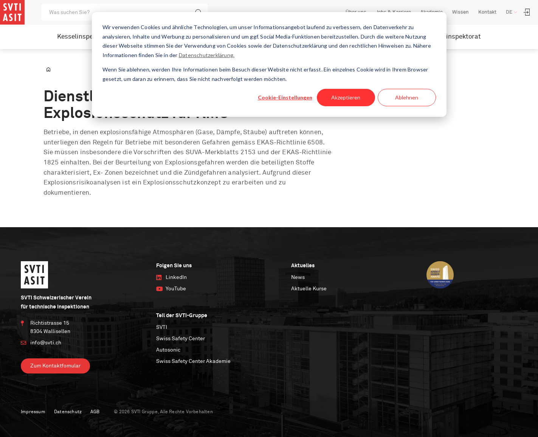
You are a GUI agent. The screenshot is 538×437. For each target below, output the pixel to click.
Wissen (460, 12)
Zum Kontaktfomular (55, 366)
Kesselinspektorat (84, 37)
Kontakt (487, 12)
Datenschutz (68, 412)
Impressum (33, 412)
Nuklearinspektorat (452, 37)
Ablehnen (406, 97)
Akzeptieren (345, 97)
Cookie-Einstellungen (285, 97)
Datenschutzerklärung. (206, 55)
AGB (94, 412)
